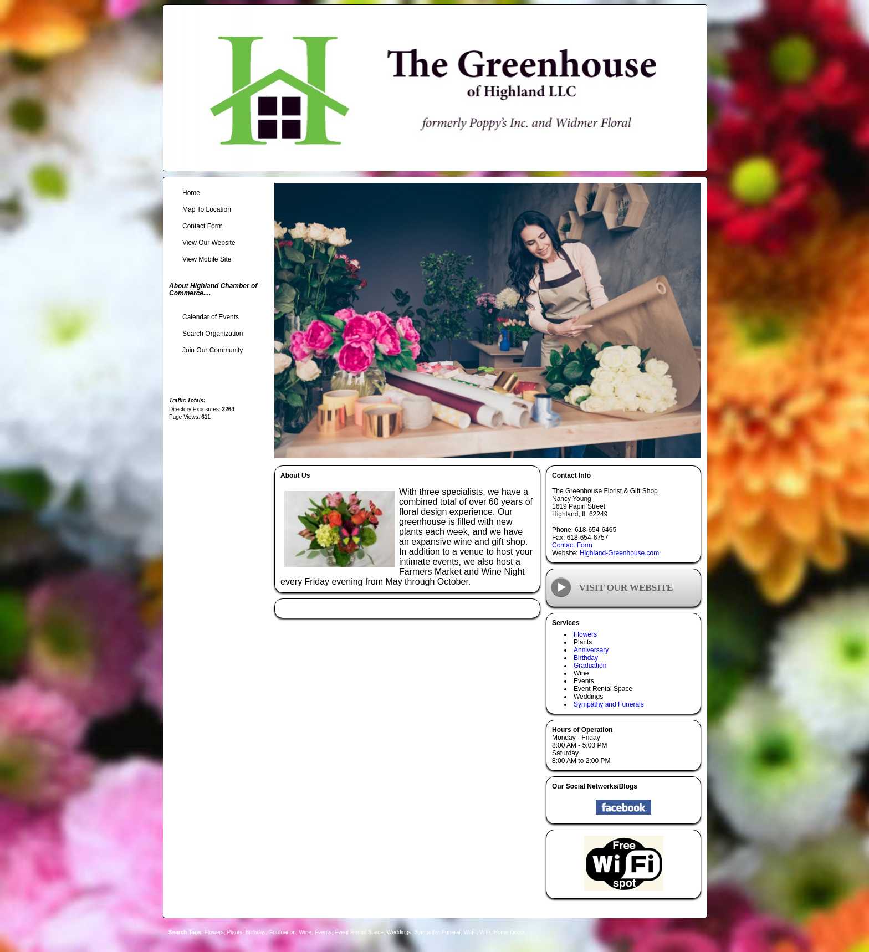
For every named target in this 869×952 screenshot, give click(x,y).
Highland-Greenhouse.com (619, 553)
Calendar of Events (210, 317)
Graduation (590, 665)
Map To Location (206, 209)
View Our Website (209, 243)
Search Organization (212, 333)
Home (191, 193)
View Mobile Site (207, 259)
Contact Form (572, 545)
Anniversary (591, 650)
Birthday (586, 658)
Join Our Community (212, 350)
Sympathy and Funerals (609, 704)
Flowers (585, 634)
